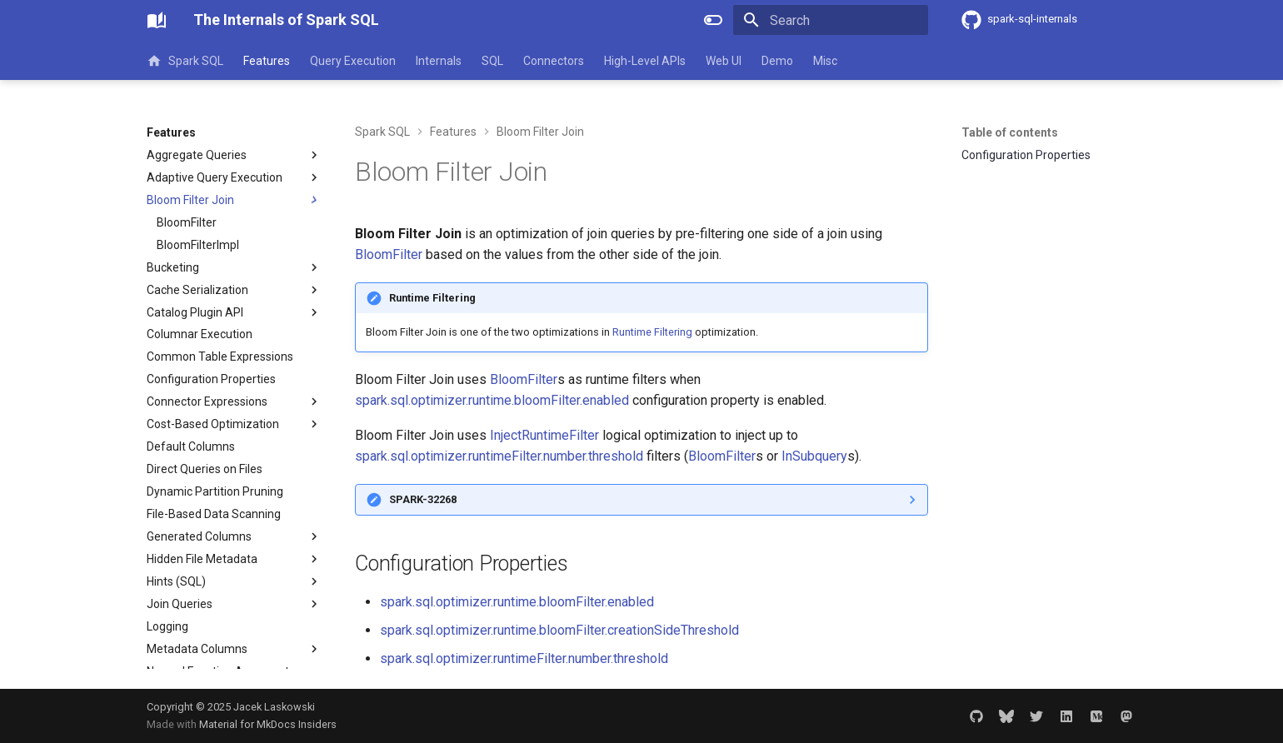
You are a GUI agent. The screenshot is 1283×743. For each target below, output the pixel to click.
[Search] (830, 20)
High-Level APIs (645, 60)
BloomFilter (388, 254)
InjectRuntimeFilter (544, 435)
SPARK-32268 (423, 499)
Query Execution (353, 60)
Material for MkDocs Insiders (268, 724)
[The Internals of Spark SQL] (156, 20)
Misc (825, 60)
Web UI (723, 60)
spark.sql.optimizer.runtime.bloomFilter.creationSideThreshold (559, 630)
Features (266, 60)
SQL (492, 60)
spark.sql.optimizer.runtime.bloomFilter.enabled (492, 400)
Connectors (553, 60)
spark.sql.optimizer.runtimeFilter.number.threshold (499, 456)
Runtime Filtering (652, 332)
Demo (777, 60)
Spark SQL (185, 60)
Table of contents (1009, 132)
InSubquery (814, 456)
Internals (439, 60)
